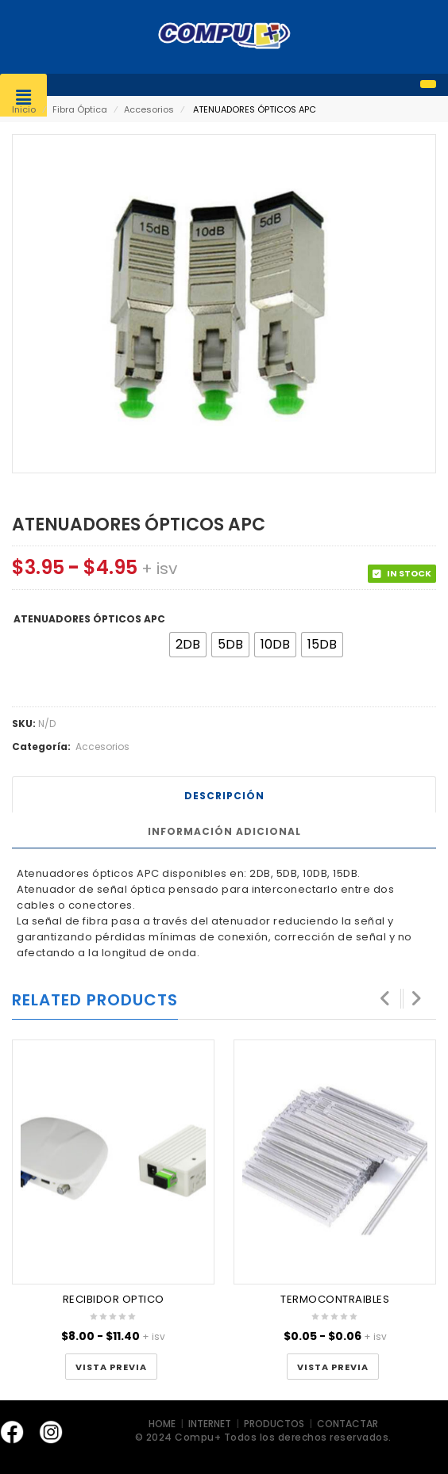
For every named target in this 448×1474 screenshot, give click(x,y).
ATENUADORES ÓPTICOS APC (89, 619)
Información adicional (224, 831)
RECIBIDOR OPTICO (113, 1299)
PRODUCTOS (274, 1423)
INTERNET (211, 1423)
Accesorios (149, 109)
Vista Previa (111, 1367)
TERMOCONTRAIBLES (334, 1299)
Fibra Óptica (79, 109)
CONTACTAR (347, 1423)
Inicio (24, 109)
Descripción (224, 795)
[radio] (188, 645)
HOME (163, 1423)
